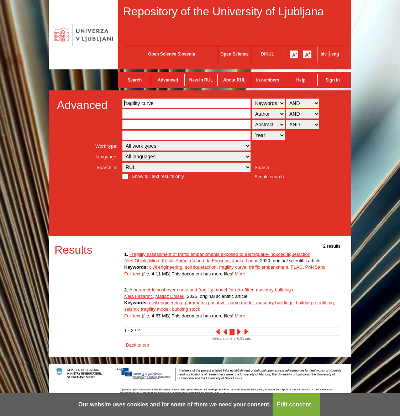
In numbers (267, 80)
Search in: (106, 167)
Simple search (269, 176)
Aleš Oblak (135, 260)
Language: (106, 156)
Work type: (106, 146)
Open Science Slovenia (171, 54)
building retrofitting (315, 302)
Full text (132, 274)
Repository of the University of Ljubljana (223, 11)
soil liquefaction (201, 267)
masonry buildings (275, 302)
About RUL (234, 80)
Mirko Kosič (161, 260)
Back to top (137, 345)
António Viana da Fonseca (202, 260)
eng (335, 54)
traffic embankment (268, 267)
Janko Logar (244, 260)
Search (134, 80)
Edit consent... (296, 404)
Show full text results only (158, 176)
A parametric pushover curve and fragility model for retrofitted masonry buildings (211, 290)
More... (242, 274)
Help (300, 80)
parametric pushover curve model (219, 302)
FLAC (296, 267)
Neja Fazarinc (138, 296)
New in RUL (201, 80)
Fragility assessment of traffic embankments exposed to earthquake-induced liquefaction (219, 254)
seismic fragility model (146, 309)
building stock (186, 309)
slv (324, 54)
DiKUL (267, 54)
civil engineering (165, 267)
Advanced (168, 80)
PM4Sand (315, 267)
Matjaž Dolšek (169, 296)
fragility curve (233, 267)
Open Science (234, 54)
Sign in (333, 80)
